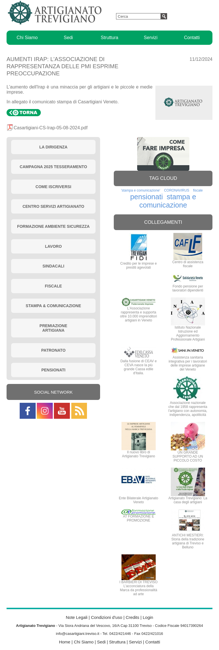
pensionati (146, 197)
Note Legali (77, 617)
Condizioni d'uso (106, 617)
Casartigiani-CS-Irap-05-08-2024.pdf (51, 127)
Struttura (109, 37)
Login (148, 617)
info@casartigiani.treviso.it (77, 633)
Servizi (150, 37)
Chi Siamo (27, 37)
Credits (132, 617)
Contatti (192, 37)
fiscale (198, 190)
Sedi (68, 37)
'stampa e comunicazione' (140, 190)
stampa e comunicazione (167, 201)
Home (64, 641)
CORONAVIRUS (176, 190)
